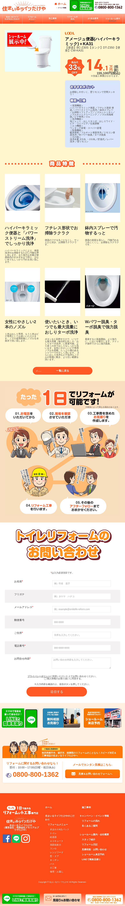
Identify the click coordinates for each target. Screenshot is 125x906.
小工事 (53, 867)
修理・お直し (56, 871)
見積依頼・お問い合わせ (94, 849)
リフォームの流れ (91, 821)
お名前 (18, 581)
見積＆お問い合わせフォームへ (95, 773)
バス (52, 864)
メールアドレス (23, 607)
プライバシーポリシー (39, 676)
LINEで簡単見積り (91, 859)
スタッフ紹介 (88, 839)
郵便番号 (19, 620)
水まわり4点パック (59, 829)
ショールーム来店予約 (93, 854)
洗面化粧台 (55, 844)
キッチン (54, 860)
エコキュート (56, 841)
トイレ (53, 833)
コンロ (53, 848)
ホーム (48, 807)
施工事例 (86, 807)
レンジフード (56, 852)
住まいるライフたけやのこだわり (60, 818)
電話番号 (19, 645)
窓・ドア (54, 856)
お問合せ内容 (22, 658)
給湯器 (53, 837)
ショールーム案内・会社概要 (94, 834)
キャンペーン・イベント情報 (94, 816)
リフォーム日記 (90, 844)
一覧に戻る (62, 370)
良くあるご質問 (90, 826)
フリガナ (19, 594)
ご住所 (18, 633)
